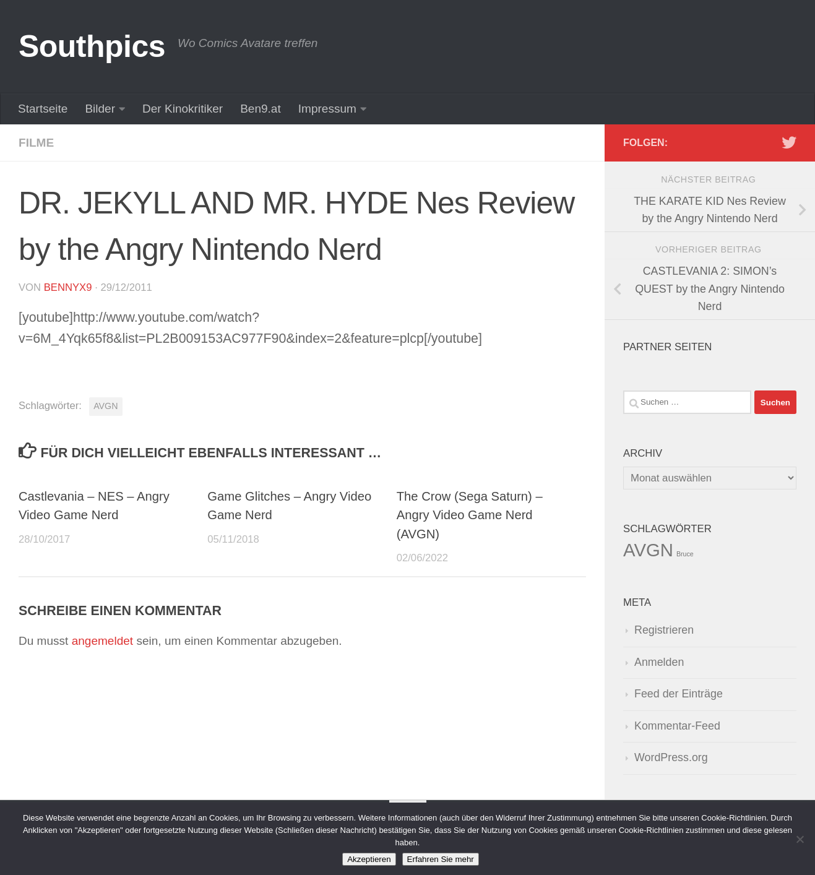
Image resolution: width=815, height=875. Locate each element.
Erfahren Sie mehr (440, 859)
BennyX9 (68, 287)
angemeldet (102, 640)
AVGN (105, 406)
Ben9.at (260, 108)
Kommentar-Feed (677, 726)
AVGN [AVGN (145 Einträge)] (648, 550)
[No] (799, 839)
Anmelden (659, 662)
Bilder (100, 108)
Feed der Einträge (678, 694)
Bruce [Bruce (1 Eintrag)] (685, 554)
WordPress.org (671, 757)
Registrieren (664, 630)
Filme (36, 142)
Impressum (327, 108)
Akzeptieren (368, 859)
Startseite (42, 108)
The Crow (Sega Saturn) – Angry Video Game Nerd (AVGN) (470, 515)
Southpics (92, 46)
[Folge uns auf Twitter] (789, 142)
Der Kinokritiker (182, 108)
